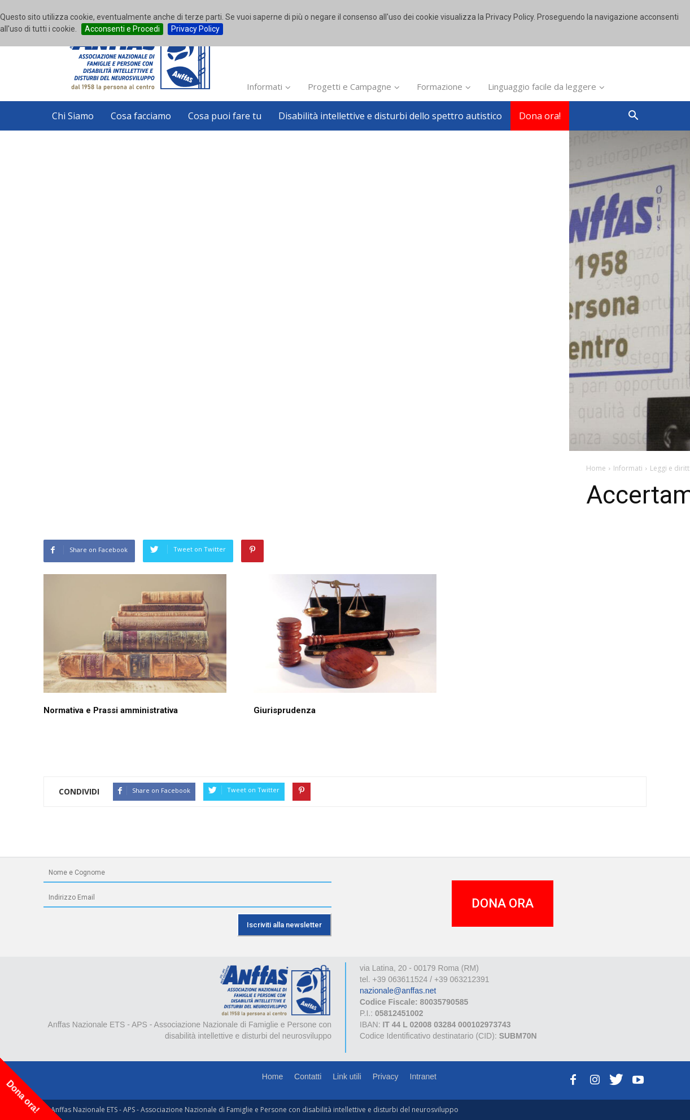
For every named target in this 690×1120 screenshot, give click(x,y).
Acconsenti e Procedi (122, 28)
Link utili (347, 1076)
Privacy (386, 1076)
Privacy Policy (195, 28)
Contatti (307, 1076)
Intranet (423, 1076)
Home (272, 1076)
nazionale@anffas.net (398, 990)
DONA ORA (502, 903)
